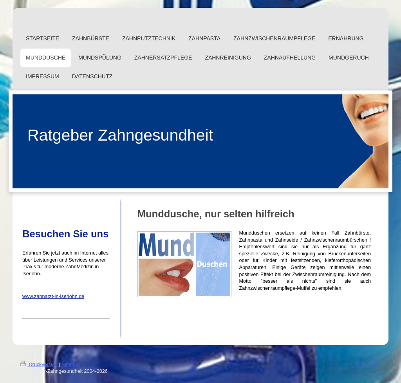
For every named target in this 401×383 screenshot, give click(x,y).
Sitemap (70, 364)
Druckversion (39, 364)
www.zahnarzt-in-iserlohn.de (53, 296)
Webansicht (368, 364)
